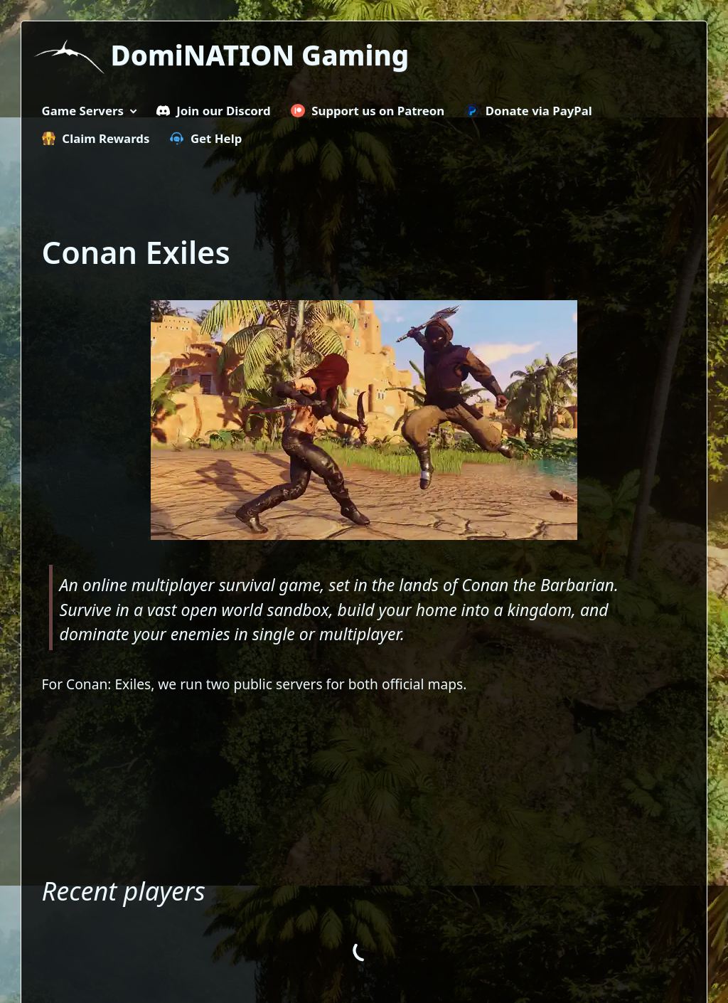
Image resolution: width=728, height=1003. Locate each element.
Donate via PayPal (528, 110)
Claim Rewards (96, 138)
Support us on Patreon (367, 110)
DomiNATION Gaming (260, 54)
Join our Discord (213, 110)
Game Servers (83, 110)
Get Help (206, 138)
